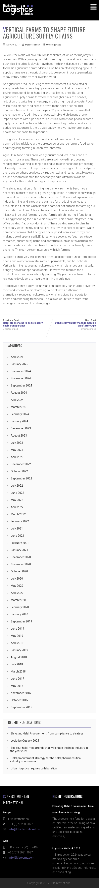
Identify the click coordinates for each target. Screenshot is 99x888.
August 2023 (19, 435)
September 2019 (21, 621)
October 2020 (19, 571)
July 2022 (17, 485)
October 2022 (19, 471)
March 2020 (18, 600)
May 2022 (17, 499)
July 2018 (17, 664)
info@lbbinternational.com (25, 829)
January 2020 (19, 614)
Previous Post (26, 323)
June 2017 (17, 678)
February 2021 (20, 542)
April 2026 (17, 356)
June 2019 (17, 628)
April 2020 (17, 592)
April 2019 (17, 643)
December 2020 (21, 557)
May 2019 (17, 635)
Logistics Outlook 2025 (24, 740)
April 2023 (17, 457)
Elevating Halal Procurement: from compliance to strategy (46, 733)
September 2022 (21, 478)
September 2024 (21, 385)
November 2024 (21, 378)
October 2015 (19, 700)
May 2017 (17, 685)
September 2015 (21, 707)
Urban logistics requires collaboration (33, 768)
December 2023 (21, 428)
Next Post (73, 323)
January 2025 (19, 364)
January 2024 (19, 421)
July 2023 (17, 442)
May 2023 (17, 449)
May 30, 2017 (13, 44)
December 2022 (21, 464)
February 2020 (20, 607)
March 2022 (18, 514)
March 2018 (18, 671)
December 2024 (21, 371)
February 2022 (20, 521)
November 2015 (21, 693)
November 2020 (21, 564)
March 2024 (18, 407)
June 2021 (17, 535)
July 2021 (17, 528)
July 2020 (17, 578)
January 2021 (19, 550)
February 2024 (20, 414)
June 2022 (17, 492)
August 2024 (19, 392)
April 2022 (17, 507)
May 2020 (17, 585)
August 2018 (19, 657)
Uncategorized (53, 44)
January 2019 (19, 650)
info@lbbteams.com (21, 857)
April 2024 (17, 399)
